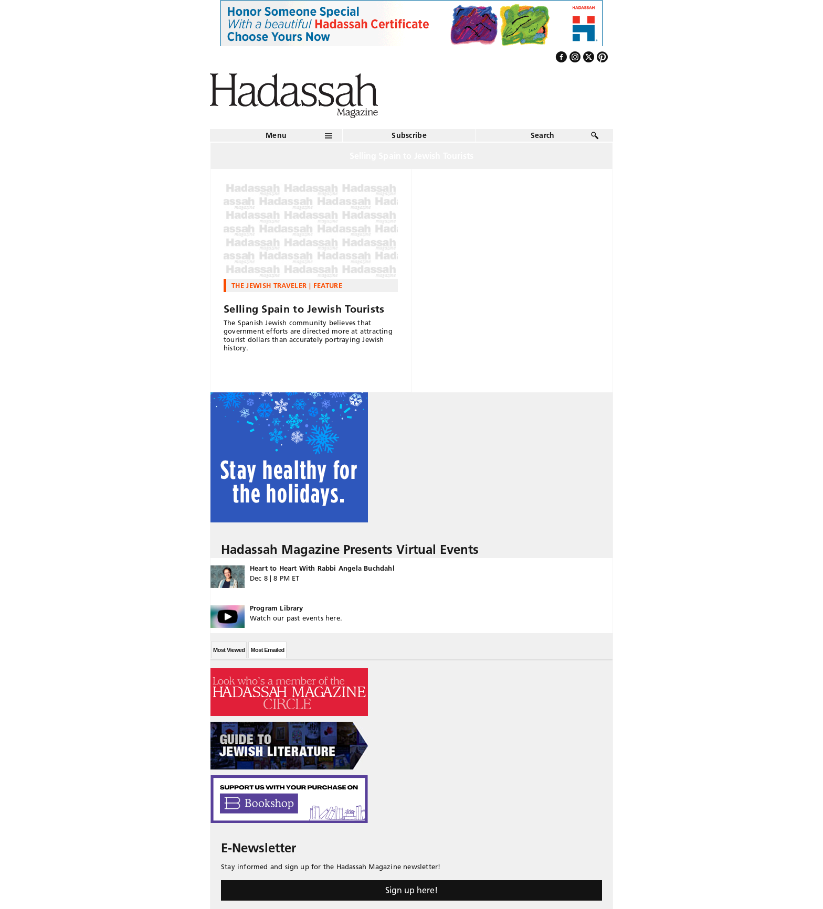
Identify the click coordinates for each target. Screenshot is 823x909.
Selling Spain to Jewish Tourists (304, 309)
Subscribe (409, 135)
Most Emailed (267, 650)
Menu (276, 135)
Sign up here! (411, 890)
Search (543, 135)
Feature (327, 285)
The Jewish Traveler (269, 285)
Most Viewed (229, 650)
